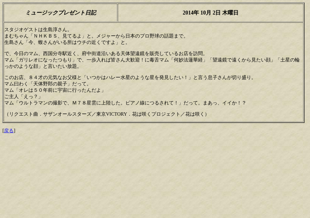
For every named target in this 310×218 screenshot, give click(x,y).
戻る (9, 130)
